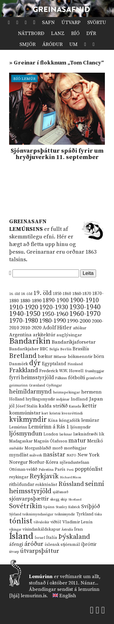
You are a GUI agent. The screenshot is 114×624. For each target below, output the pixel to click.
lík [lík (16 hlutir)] (101, 434)
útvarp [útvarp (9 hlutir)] (14, 552)
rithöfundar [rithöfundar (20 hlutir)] (21, 484)
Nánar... (89, 583)
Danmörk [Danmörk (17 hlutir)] (18, 364)
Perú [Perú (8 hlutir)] (70, 470)
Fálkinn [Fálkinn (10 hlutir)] (61, 378)
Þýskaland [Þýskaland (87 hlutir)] (74, 536)
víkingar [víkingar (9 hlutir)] (15, 530)
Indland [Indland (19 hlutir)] (79, 399)
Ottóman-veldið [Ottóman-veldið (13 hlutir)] (23, 469)
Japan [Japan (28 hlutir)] (96, 399)
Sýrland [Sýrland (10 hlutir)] (15, 514)
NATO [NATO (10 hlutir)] (71, 455)
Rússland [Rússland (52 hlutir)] (71, 484)
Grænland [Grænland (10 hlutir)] (37, 385)
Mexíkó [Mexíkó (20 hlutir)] (95, 441)
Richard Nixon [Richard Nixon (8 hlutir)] (70, 477)
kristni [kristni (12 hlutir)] (54, 413)
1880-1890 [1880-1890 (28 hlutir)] (30, 300)
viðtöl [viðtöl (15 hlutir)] (55, 522)
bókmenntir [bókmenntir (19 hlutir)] (80, 356)
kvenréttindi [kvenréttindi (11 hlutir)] (72, 413)
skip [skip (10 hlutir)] (63, 499)
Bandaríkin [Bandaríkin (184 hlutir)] (29, 341)
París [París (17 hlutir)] (60, 469)
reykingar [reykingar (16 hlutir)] (18, 477)
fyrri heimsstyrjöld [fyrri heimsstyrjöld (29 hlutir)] (31, 377)
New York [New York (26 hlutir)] (88, 455)
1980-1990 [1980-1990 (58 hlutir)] (52, 321)
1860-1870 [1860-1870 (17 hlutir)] (81, 293)
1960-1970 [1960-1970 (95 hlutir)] (85, 314)
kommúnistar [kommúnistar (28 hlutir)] (24, 413)
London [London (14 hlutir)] (50, 434)
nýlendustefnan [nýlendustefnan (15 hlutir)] (74, 462)
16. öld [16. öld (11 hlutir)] (14, 294)
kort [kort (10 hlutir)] (45, 413)
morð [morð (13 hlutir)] (57, 448)
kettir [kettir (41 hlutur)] (89, 405)
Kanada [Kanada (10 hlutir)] (75, 406)
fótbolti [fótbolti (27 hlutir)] (76, 378)
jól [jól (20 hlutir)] (12, 406)
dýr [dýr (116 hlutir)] (35, 363)
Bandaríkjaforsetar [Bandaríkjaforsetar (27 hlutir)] (73, 342)
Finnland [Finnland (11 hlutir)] (75, 364)
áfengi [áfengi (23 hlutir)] (16, 544)
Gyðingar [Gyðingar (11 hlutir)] (54, 385)
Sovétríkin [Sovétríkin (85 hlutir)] (25, 506)
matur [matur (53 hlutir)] (77, 441)
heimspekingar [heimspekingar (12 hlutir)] (66, 392)
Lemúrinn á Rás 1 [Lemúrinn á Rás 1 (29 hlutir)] (48, 427)
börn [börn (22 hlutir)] (99, 356)
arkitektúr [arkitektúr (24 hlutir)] (44, 335)
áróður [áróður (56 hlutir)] (33, 544)
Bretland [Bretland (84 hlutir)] (22, 356)
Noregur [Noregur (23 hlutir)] (18, 462)
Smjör (27, 44)
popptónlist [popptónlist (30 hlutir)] (88, 469)
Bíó (75, 33)
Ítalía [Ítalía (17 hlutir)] (51, 537)
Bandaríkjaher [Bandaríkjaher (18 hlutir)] (24, 349)
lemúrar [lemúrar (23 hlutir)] (90, 420)
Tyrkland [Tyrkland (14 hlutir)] (84, 514)
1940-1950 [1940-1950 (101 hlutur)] (24, 313)
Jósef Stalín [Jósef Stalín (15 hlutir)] (26, 406)
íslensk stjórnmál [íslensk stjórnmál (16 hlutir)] (62, 544)
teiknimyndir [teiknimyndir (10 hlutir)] (65, 514)
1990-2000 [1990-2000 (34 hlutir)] (79, 321)
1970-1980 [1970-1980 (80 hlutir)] (23, 320)
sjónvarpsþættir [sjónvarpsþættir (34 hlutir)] (29, 499)
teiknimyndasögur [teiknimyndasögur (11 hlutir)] (38, 514)
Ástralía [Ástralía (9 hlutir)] (67, 530)
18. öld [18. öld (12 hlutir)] (26, 293)
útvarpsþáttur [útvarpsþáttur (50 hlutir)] (39, 551)
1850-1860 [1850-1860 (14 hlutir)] (62, 293)
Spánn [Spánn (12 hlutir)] (48, 506)
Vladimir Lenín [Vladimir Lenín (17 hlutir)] (77, 522)
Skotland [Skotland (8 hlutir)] (74, 499)
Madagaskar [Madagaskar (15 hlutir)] (21, 441)
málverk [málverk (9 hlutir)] (35, 455)
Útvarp (71, 22)
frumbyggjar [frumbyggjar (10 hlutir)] (94, 371)
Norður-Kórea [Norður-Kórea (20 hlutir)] (43, 462)
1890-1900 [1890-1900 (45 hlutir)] (56, 300)
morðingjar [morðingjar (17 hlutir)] (75, 448)
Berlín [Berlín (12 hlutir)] (65, 349)
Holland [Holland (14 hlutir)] (16, 399)
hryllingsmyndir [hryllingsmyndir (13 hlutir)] (40, 399)
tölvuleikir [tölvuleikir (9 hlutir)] (41, 522)
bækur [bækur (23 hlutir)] (45, 356)
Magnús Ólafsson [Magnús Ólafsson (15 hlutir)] (50, 441)
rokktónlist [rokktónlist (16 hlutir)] (46, 484)
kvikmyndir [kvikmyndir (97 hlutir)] (28, 419)
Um (73, 44)
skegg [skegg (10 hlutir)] (54, 499)
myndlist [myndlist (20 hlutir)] (18, 455)
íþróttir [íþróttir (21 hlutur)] (89, 544)
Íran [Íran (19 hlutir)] (78, 529)
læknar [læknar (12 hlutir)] (65, 434)
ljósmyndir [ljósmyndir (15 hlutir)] (80, 427)
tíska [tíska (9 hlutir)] (98, 514)
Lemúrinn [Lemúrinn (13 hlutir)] (18, 427)
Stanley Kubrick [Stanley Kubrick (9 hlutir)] (68, 507)
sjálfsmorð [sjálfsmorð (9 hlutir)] (60, 492)
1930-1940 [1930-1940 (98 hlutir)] (85, 307)
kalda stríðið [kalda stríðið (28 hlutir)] (53, 406)
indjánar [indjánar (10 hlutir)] (63, 399)
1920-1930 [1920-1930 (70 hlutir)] (53, 307)
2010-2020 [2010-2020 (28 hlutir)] (30, 327)
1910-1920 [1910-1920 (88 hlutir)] (23, 307)
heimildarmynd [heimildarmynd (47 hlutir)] (30, 392)
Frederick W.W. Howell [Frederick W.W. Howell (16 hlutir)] (61, 371)
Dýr (91, 33)
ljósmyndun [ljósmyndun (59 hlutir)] (25, 434)
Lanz (57, 33)
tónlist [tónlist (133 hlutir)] (21, 521)
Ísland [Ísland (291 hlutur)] (21, 536)
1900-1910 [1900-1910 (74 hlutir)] (84, 300)
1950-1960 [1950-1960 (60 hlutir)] (55, 314)
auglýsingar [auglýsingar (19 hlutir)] (69, 335)
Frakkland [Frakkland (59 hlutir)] (23, 370)
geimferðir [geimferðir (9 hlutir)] (94, 378)
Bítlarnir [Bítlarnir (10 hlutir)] (60, 357)
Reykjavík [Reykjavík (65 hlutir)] (44, 476)
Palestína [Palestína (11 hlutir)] (46, 469)
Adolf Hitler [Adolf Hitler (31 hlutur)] (57, 327)
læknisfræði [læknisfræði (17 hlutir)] (85, 434)
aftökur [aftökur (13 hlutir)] (79, 328)
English (67, 596)
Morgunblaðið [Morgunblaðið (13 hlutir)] (38, 448)
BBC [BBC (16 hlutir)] (44, 349)
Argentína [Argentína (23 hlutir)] (20, 335)
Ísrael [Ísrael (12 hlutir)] (40, 537)
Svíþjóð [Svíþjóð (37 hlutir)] (90, 506)
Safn (48, 22)
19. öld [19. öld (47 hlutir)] (42, 293)
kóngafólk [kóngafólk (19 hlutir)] (69, 420)
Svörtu (96, 22)
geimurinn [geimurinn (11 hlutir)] (18, 385)
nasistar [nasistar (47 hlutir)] (54, 455)
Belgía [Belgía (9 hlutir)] (54, 349)
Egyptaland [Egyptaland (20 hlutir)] (54, 364)
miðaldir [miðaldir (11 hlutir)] (16, 448)
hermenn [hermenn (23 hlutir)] (91, 392)
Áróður (52, 44)
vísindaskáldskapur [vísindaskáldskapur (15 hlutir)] (41, 529)
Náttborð (31, 33)
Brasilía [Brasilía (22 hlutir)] (81, 349)
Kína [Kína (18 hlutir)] (53, 420)
